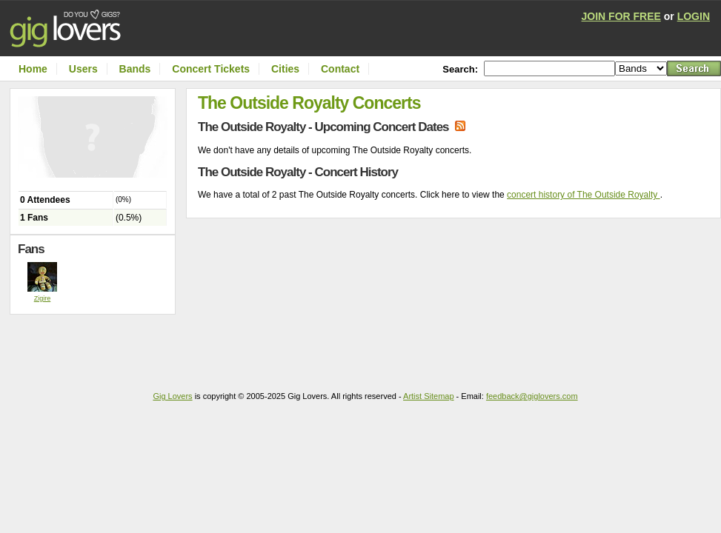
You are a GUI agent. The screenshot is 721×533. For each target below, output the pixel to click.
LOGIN (693, 16)
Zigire (42, 298)
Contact (340, 69)
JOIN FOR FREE (621, 16)
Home (33, 69)
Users (83, 69)
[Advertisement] (96, 344)
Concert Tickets (211, 69)
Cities (285, 69)
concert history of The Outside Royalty (583, 195)
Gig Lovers (172, 396)
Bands (135, 69)
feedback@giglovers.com (532, 396)
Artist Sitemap (428, 396)
